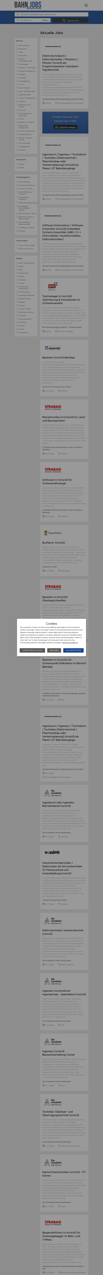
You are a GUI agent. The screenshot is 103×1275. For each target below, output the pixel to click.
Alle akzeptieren (73, 650)
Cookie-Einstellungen (32, 650)
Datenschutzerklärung (70, 643)
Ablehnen (54, 650)
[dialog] (51, 637)
